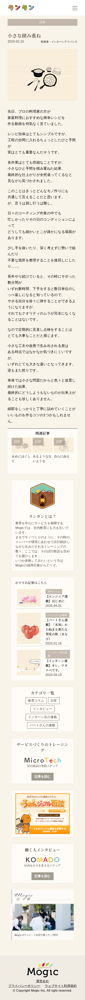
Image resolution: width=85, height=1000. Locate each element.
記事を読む (43, 776)
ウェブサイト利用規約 (61, 986)
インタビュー (42, 708)
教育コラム (36, 700)
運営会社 (42, 981)
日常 (54, 700)
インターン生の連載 (42, 717)
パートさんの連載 (42, 725)
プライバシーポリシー (24, 986)
